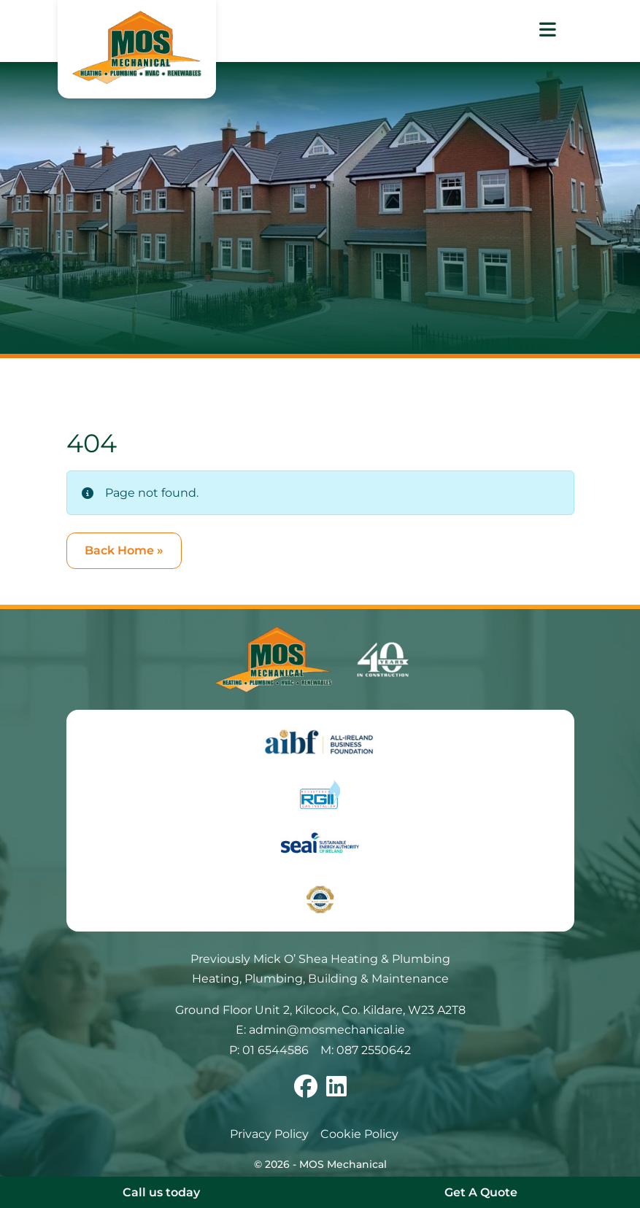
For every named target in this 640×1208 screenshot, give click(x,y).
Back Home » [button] (124, 550)
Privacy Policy (269, 1134)
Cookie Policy (359, 1134)
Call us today (161, 1192)
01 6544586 (275, 1050)
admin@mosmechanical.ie (327, 1030)
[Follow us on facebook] (305, 1091)
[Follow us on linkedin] (336, 1091)
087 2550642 (373, 1050)
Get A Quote (480, 1192)
